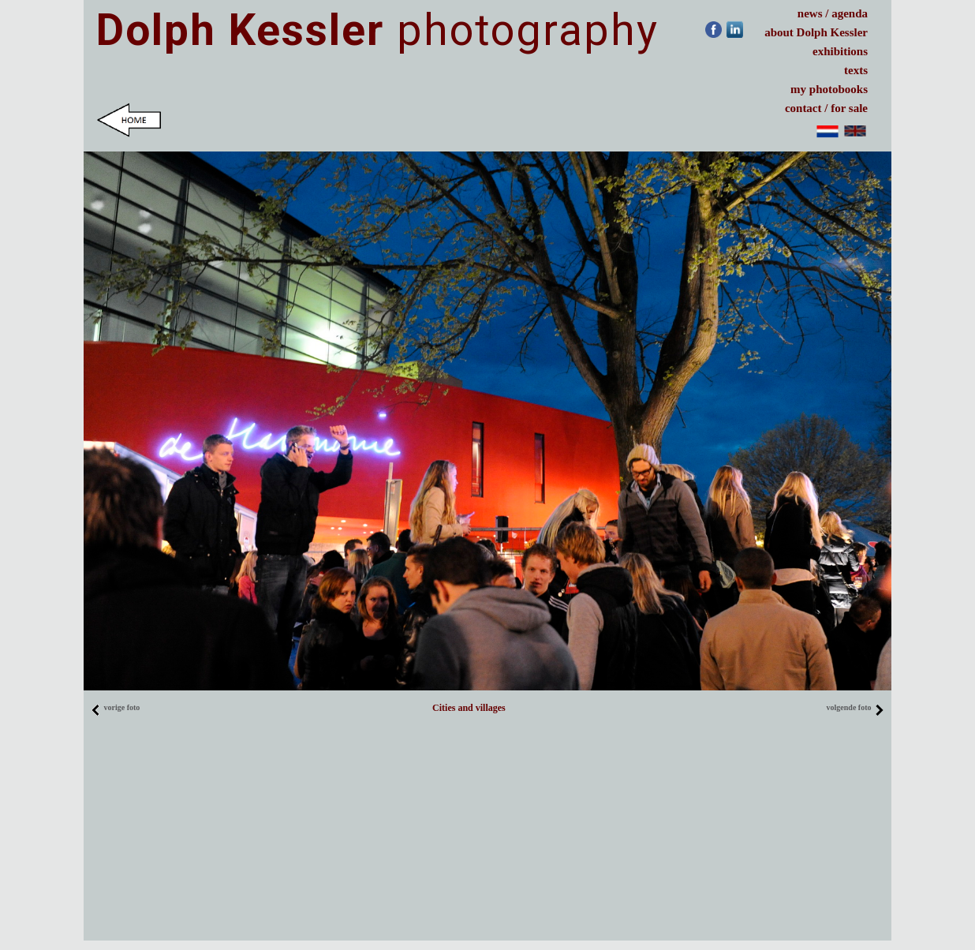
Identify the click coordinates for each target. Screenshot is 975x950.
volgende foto (855, 707)
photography (377, 30)
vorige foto (115, 707)
